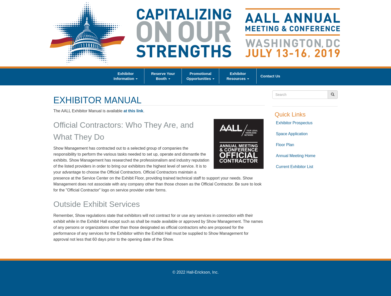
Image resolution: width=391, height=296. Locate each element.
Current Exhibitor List (294, 167)
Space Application (292, 134)
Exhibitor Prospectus (294, 123)
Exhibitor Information (126, 76)
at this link (133, 111)
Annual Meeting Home (295, 156)
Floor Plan (285, 145)
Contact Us (270, 76)
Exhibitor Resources (237, 76)
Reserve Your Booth (163, 76)
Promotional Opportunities (201, 76)
